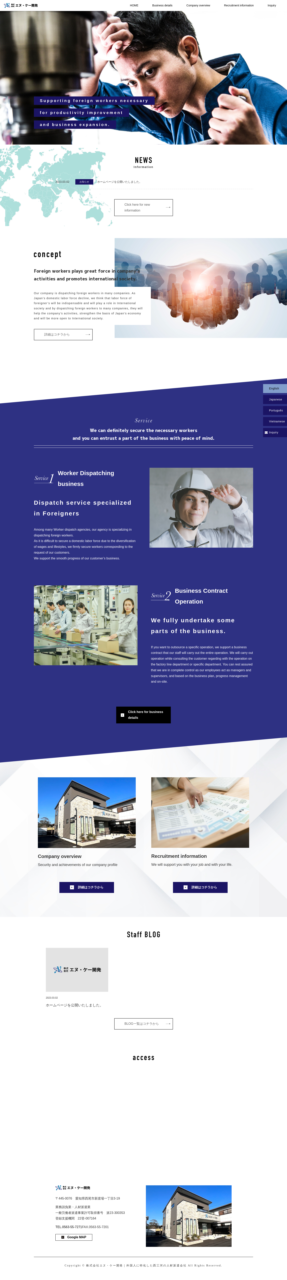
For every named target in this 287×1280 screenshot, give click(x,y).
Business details (162, 5)
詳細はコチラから (57, 334)
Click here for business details (145, 714)
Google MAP (76, 1237)
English (274, 388)
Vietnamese (277, 421)
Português (276, 410)
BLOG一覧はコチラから (142, 1023)
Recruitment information (239, 5)
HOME (134, 5)
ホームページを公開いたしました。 (119, 181)
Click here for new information (137, 207)
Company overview (198, 5)
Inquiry (272, 5)
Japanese (275, 399)
